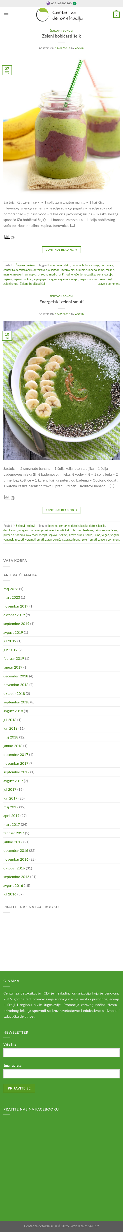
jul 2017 (9, 789)
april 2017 (11, 815)
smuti (88, 535)
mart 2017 (11, 824)
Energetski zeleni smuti (61, 301)
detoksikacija (41, 270)
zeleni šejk (106, 279)
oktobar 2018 (14, 693)
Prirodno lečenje (72, 274)
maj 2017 (10, 807)
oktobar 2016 (14, 868)
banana (76, 265)
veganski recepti (13, 539)
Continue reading (61, 249)
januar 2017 (12, 842)
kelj (67, 530)
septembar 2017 (16, 772)
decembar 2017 (15, 754)
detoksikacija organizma (18, 530)
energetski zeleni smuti (49, 530)
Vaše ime (9, 1044)
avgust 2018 (13, 711)
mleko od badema (82, 530)
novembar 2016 (15, 859)
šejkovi (7, 279)
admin (79, 48)
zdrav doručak (54, 539)
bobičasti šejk (90, 265)
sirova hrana (76, 535)
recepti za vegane (95, 274)
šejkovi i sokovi (22, 279)
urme (97, 535)
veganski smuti (89, 279)
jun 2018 (10, 728)
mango (7, 274)
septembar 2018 (16, 702)
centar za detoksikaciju (17, 270)
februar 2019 (13, 658)
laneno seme (96, 270)
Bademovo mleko (59, 265)
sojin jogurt (41, 279)
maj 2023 (10, 588)
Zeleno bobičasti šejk (33, 283)
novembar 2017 (15, 763)
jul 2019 (9, 641)
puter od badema (14, 535)
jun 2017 (10, 798)
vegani (115, 535)
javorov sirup (69, 270)
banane (53, 525)
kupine (83, 270)
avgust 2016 (13, 885)
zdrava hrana (72, 539)
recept (43, 535)
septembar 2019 (16, 623)
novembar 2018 (15, 684)
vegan (53, 279)
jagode (55, 270)
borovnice (107, 265)
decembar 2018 (15, 676)
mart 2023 (11, 597)
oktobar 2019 (14, 614)
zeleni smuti (11, 283)
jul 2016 (9, 894)
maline (110, 270)
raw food (32, 535)
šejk (109, 274)
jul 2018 (9, 719)
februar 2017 (13, 833)
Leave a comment (108, 283)
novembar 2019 (15, 606)
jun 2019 (10, 650)
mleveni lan (20, 274)
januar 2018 (12, 745)
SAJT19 (93, 1226)
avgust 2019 (13, 632)
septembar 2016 (16, 876)
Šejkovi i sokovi (61, 30)
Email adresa (12, 1065)
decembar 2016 (15, 850)
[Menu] (6, 14)
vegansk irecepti (68, 279)
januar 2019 (12, 667)
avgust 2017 (13, 781)
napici (33, 274)
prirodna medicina (49, 274)
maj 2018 (10, 737)
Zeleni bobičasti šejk (61, 35)
